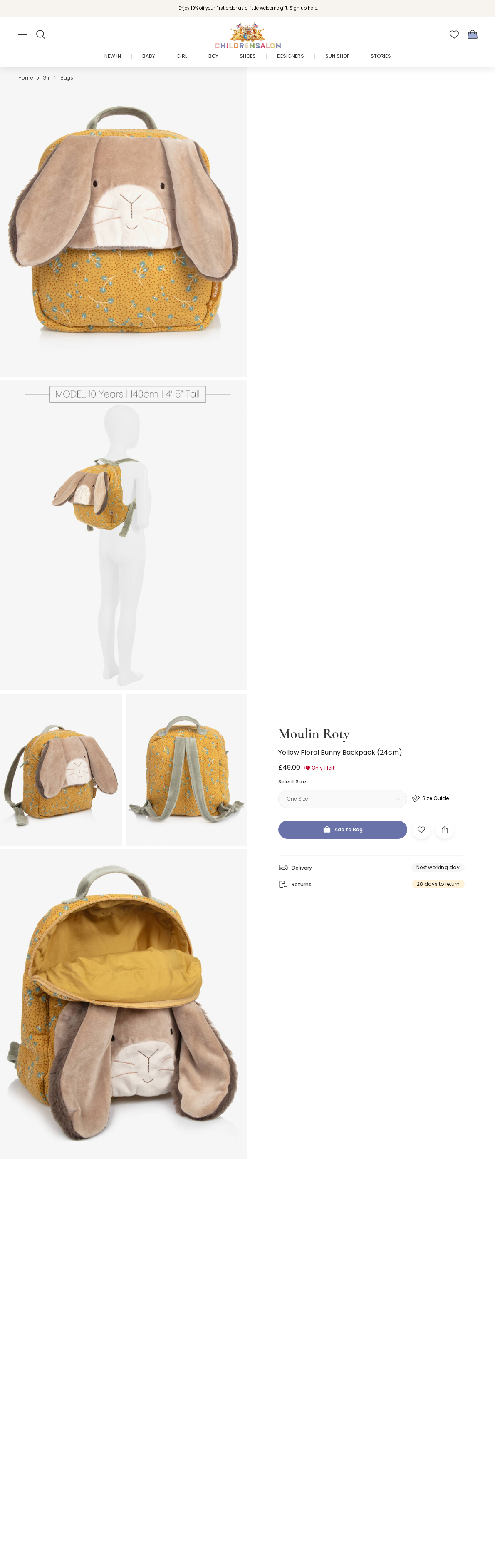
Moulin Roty (314, 726)
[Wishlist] (454, 34)
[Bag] (472, 34)
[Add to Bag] (342, 822)
